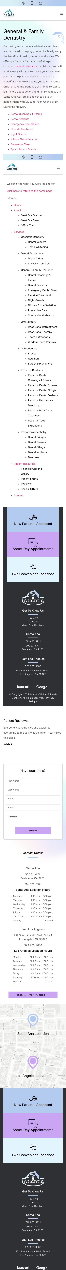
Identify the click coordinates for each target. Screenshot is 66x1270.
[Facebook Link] (23, 1267)
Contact (33, 1202)
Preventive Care (20, 144)
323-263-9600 (33, 945)
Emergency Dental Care (24, 124)
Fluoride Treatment (21, 129)
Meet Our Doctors (33, 1206)
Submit (33, 830)
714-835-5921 (33, 884)
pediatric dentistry (26, 66)
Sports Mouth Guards (23, 149)
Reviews (33, 1198)
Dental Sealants (19, 118)
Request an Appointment (33, 995)
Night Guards (18, 134)
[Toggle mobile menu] (62, 13)
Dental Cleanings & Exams (26, 113)
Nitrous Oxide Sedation (24, 139)
